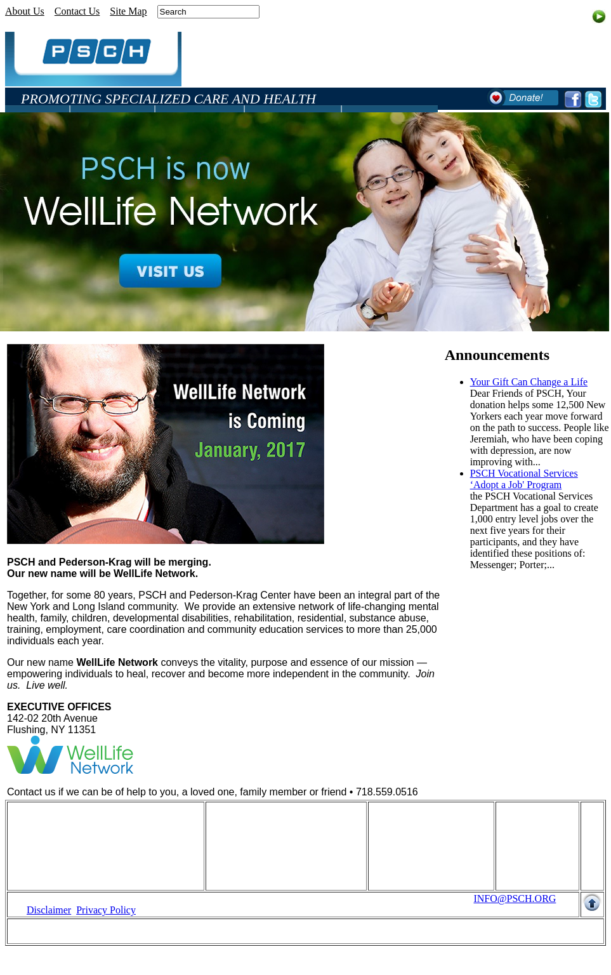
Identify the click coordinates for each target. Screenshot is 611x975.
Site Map (128, 11)
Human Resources (64, 828)
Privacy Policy (106, 910)
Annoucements (408, 828)
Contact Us (77, 11)
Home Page (50, 817)
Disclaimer (49, 910)
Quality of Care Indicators (80, 851)
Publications (403, 851)
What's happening (414, 817)
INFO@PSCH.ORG (514, 898)
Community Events (417, 840)
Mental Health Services (263, 840)
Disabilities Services (257, 828)
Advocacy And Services (264, 863)
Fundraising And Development (89, 840)
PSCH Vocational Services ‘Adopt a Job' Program (524, 479)
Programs (235, 817)
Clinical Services (250, 851)
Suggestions (402, 863)
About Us (24, 11)
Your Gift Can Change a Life (529, 381)
